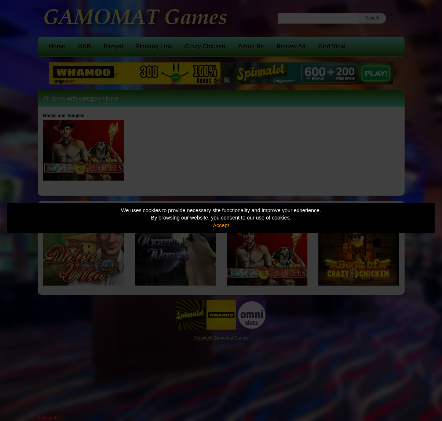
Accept (221, 225)
